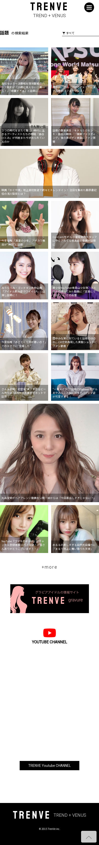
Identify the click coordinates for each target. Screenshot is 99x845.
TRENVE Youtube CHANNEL (49, 766)
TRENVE (49, 10)
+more (50, 567)
